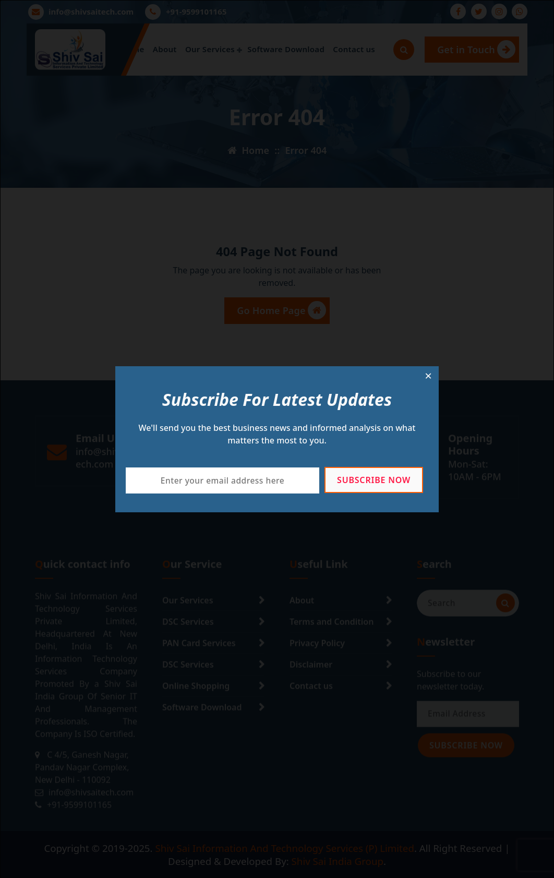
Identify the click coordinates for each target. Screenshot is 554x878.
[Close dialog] (428, 376)
